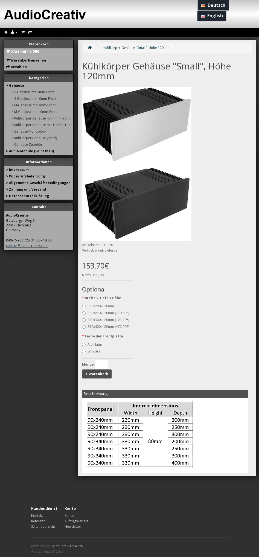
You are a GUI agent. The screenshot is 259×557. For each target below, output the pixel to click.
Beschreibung (95, 393)
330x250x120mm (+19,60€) (105, 313)
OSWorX (76, 546)
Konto (69, 515)
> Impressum (17, 169)
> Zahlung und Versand (26, 189)
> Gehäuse (15, 85)
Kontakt (37, 515)
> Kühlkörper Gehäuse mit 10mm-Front (41, 125)
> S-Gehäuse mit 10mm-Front (33, 98)
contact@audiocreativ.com (27, 245)
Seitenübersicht (43, 526)
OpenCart (58, 546)
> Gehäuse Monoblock (28, 131)
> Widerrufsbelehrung (25, 176)
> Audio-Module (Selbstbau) (30, 151)
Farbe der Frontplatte (104, 336)
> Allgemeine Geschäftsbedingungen (38, 182)
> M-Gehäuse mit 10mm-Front (34, 111)
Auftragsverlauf (76, 521)
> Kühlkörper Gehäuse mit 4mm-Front (40, 118)
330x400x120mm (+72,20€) (105, 326)
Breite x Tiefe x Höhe (103, 298)
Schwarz (91, 351)
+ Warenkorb (97, 374)
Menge (88, 364)
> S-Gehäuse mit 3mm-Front (32, 92)
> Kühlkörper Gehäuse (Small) (34, 138)
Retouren (38, 521)
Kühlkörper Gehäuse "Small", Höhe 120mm (136, 47)
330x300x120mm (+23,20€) (105, 319)
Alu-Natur (92, 344)
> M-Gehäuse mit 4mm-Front (33, 105)
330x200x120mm (98, 306)
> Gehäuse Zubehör (26, 144)
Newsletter (73, 526)
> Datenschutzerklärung (27, 196)
